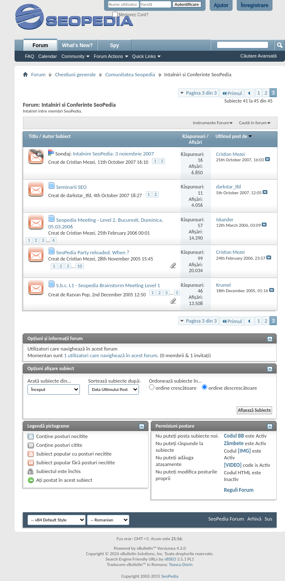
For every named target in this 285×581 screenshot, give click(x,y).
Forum (40, 45)
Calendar (47, 56)
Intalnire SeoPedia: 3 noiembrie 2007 (113, 153)
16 (200, 160)
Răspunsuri (193, 136)
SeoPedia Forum (226, 519)
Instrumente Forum (211, 122)
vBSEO (170, 559)
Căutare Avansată (258, 55)
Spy (114, 45)
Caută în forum (253, 122)
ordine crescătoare (172, 387)
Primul (231, 93)
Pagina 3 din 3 (201, 93)
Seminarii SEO (71, 187)
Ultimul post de (234, 136)
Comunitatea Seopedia (130, 74)
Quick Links (144, 56)
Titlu (33, 136)
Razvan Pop (78, 295)
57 (200, 225)
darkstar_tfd (79, 195)
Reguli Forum (238, 490)
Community (73, 56)
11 (200, 193)
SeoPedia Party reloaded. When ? (92, 252)
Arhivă (254, 519)
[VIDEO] (233, 465)
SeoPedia (169, 576)
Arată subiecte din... (49, 381)
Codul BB (234, 436)
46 (200, 291)
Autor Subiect (56, 136)
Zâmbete (233, 443)
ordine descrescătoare (229, 387)
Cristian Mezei (81, 162)
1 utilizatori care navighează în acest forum (110, 355)
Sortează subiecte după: (114, 381)
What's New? (77, 45)
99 (200, 258)
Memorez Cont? (130, 15)
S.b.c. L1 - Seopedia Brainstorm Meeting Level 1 (108, 285)
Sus (268, 519)
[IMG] (244, 451)
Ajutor (221, 5)
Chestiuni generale (75, 74)
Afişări (195, 142)
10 (79, 266)
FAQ (29, 56)
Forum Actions (108, 56)
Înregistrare (254, 5)
